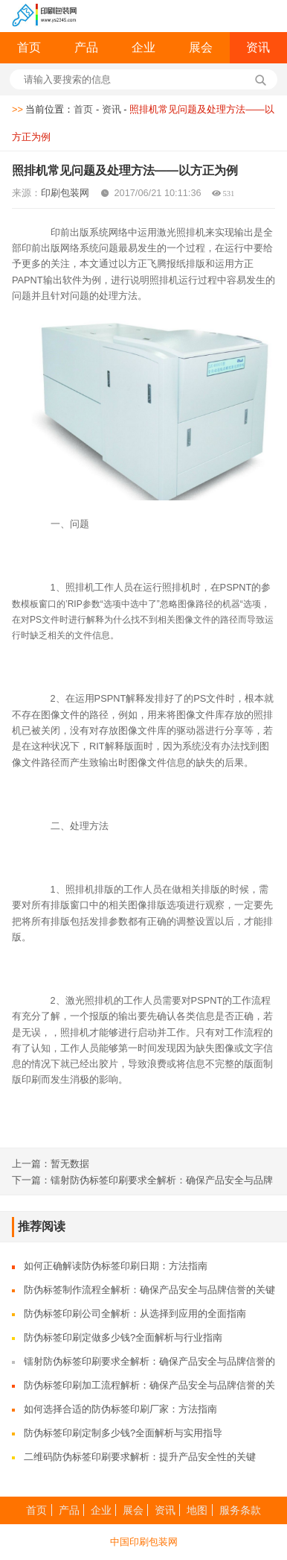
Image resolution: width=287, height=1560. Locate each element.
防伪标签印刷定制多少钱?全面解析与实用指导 (123, 1432)
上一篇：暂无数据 (50, 1163)
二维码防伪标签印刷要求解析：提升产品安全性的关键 (140, 1456)
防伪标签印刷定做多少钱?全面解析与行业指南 (123, 1337)
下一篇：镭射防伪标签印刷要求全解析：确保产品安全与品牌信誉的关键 (142, 1181)
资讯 (258, 47)
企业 (143, 47)
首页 (29, 47)
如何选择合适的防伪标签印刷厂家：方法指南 (120, 1409)
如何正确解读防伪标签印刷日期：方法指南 (115, 1265)
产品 (86, 47)
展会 (201, 47)
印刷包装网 (65, 192)
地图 (197, 1510)
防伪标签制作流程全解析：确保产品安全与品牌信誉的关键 (149, 1289)
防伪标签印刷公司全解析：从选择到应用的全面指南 (135, 1313)
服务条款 (240, 1510)
